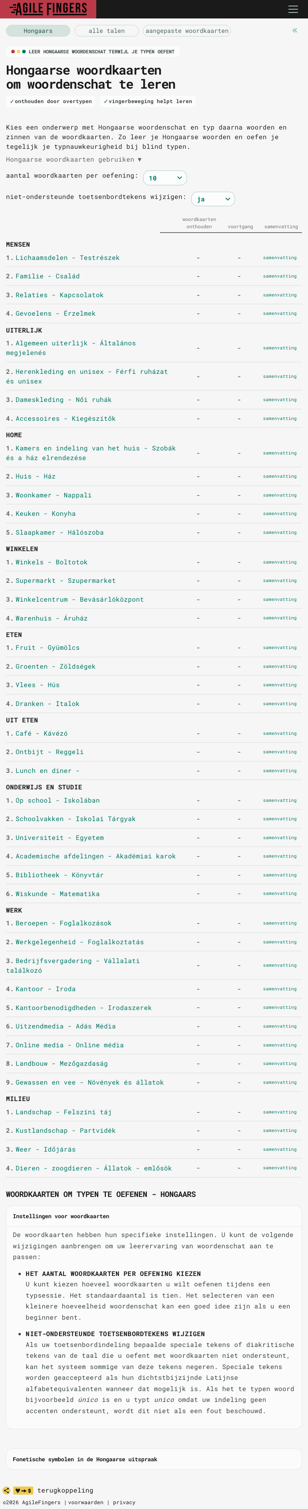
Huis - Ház (30, 476)
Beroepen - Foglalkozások (58, 923)
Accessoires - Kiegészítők (61, 418)
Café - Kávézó (36, 733)
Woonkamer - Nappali (48, 495)
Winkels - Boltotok (46, 562)
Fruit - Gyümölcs (42, 647)
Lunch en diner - (42, 770)
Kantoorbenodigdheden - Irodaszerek (79, 1007)
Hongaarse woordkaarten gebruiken (74, 159)
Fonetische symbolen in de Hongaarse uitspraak (85, 1459)
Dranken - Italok (42, 703)
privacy (124, 1502)
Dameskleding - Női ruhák (58, 399)
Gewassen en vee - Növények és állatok (85, 1082)
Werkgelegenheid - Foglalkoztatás (75, 941)
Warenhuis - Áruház (46, 618)
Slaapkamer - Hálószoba (54, 532)
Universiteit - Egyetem (54, 837)
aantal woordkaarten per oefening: (72, 175)
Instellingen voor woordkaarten (61, 1216)
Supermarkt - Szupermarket (61, 580)
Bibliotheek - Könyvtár (54, 874)
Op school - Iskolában (52, 800)
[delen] (6, 1491)
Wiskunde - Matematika (52, 893)
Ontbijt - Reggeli (44, 751)
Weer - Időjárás (40, 1149)
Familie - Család (42, 276)
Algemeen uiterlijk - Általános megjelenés (71, 348)
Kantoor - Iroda (40, 988)
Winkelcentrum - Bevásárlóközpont (75, 599)
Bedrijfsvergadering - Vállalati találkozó (73, 965)
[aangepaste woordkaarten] (187, 31)
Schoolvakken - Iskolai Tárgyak (71, 818)
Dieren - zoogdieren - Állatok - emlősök (89, 1168)
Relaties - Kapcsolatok (54, 294)
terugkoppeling (65, 1490)
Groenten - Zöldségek (50, 666)
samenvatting (280, 257)
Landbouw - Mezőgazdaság (56, 1063)
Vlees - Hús (32, 684)
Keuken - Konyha (40, 513)
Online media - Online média (65, 1044)
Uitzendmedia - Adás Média (61, 1026)
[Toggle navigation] (293, 9)
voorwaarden (85, 1502)
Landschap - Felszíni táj (58, 1111)
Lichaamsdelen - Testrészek (63, 257)
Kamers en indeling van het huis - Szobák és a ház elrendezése (91, 453)
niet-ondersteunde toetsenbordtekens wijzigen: (96, 196)
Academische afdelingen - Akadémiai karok (91, 856)
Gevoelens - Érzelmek (50, 313)
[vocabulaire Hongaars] (38, 31)
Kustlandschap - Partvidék (61, 1130)
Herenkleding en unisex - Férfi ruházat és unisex (87, 376)
